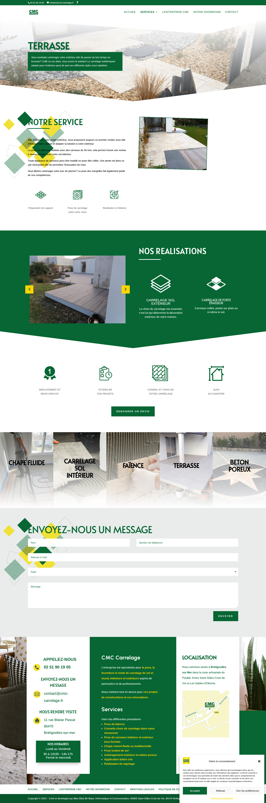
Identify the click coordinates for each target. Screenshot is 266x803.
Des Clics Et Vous (84, 798)
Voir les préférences (247, 790)
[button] (259, 761)
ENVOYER (225, 616)
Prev (29, 289)
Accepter (195, 790)
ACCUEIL (130, 12)
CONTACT (231, 12)
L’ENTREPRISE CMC (175, 12)
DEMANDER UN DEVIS (133, 411)
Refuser (220, 790)
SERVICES (147, 12)
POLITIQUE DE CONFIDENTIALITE (178, 789)
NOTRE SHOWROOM (207, 12)
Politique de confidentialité (222, 798)
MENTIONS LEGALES (142, 789)
